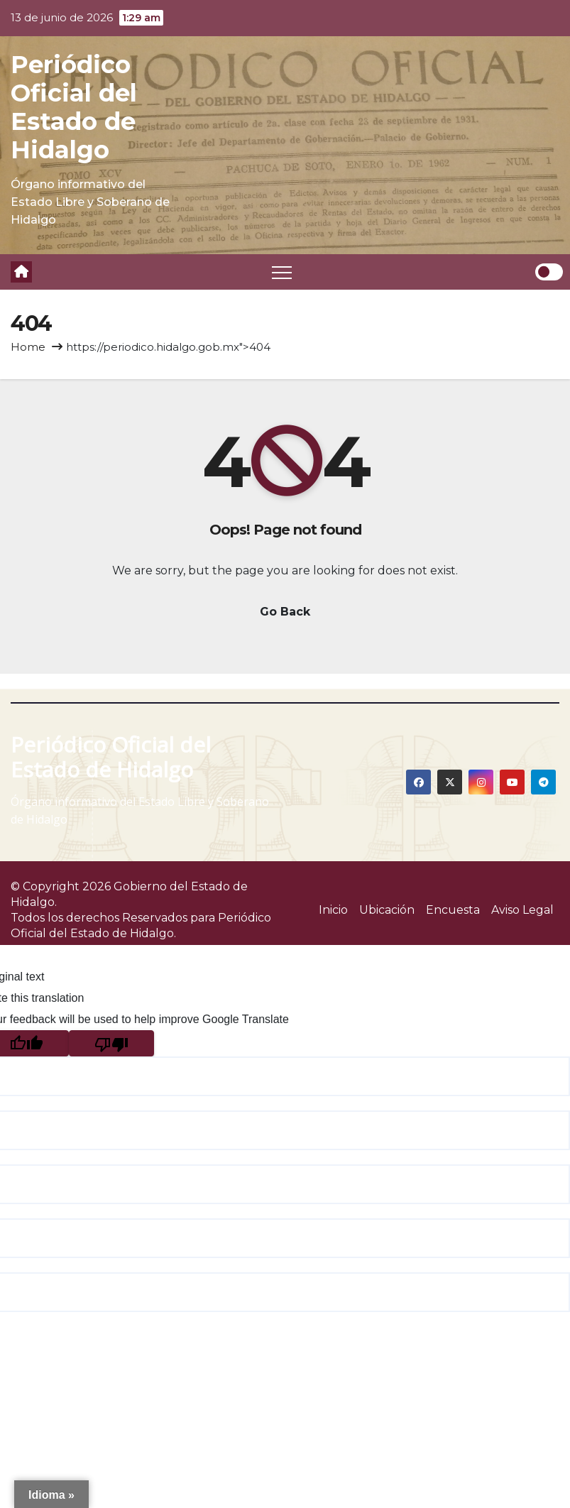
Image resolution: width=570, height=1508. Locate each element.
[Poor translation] (111, 1043)
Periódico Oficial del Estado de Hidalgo (74, 107)
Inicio (333, 910)
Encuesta (453, 910)
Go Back (285, 611)
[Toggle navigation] (282, 272)
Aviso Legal (522, 910)
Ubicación (387, 910)
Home (28, 347)
